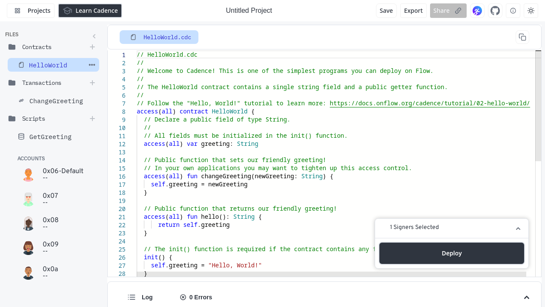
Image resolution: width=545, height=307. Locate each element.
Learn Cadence (90, 11)
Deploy (452, 253)
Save (386, 10)
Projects (31, 10)
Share (448, 11)
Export (413, 10)
